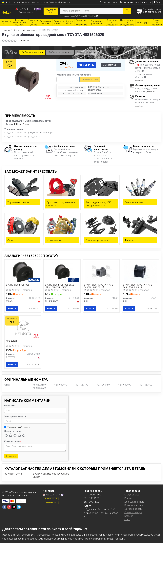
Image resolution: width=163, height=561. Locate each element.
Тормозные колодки (18, 202)
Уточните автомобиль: (10, 52)
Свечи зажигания (134, 202)
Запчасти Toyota (13, 473)
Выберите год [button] (86, 52)
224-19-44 (25, 9)
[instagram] (9, 507)
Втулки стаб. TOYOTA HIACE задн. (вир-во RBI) (137, 286)
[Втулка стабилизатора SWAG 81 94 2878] (23, 271)
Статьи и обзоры (133, 512)
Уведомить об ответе (17, 427)
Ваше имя (9, 405)
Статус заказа (131, 494)
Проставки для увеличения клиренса (61, 204)
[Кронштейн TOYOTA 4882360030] (23, 328)
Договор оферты (133, 509)
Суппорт (11, 240)
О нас (127, 519)
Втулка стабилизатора (17, 285)
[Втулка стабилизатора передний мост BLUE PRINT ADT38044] (62, 271)
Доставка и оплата (108, 2)
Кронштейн (11, 341)
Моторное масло (55, 240)
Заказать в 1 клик (89, 79)
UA (4, 2)
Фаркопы (129, 240)
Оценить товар (12, 431)
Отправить (11, 456)
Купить (86, 65)
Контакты (146, 2)
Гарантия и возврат (129, 2)
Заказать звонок (50, 499)
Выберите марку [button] (32, 52)
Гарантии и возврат (134, 505)
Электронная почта (15, 416)
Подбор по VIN (51, 11)
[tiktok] (14, 507)
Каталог (128, 516)
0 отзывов (23, 40)
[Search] (127, 11)
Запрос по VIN (50, 503)
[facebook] (4, 507)
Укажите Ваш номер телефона (73, 74)
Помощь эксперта (26, 12)
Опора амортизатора (97, 240)
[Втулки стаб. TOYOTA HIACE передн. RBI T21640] (101, 271)
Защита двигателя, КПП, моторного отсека (99, 204)
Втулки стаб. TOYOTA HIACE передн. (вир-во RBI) (98, 286)
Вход (157, 2)
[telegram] (19, 507)
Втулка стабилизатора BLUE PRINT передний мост (59, 286)
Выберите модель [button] (59, 52)
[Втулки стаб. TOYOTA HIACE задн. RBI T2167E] (140, 271)
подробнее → (140, 81)
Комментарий (12, 441)
